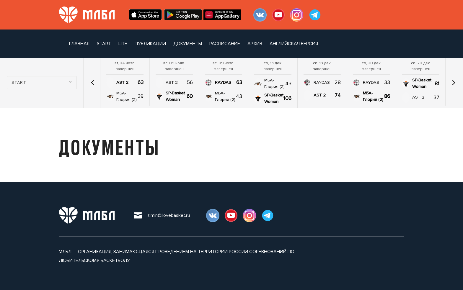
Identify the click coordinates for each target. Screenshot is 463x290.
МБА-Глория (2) (126, 96)
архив (254, 44)
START (104, 44)
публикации (150, 44)
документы (187, 44)
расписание (224, 44)
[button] (92, 82)
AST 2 (122, 82)
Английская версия (294, 44)
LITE (122, 44)
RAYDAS (223, 82)
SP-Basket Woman (175, 96)
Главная (79, 44)
